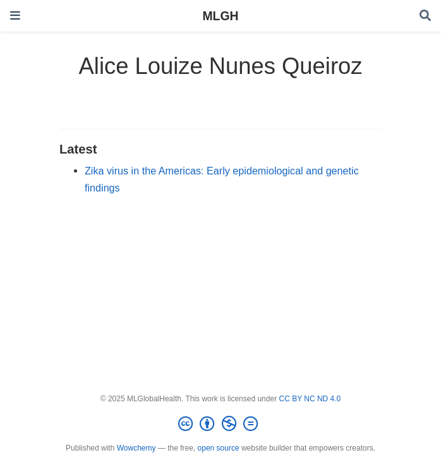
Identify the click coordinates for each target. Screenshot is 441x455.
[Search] (425, 16)
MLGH (220, 16)
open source (218, 448)
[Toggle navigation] (15, 15)
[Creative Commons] (220, 424)
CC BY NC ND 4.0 (310, 398)
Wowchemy (136, 448)
